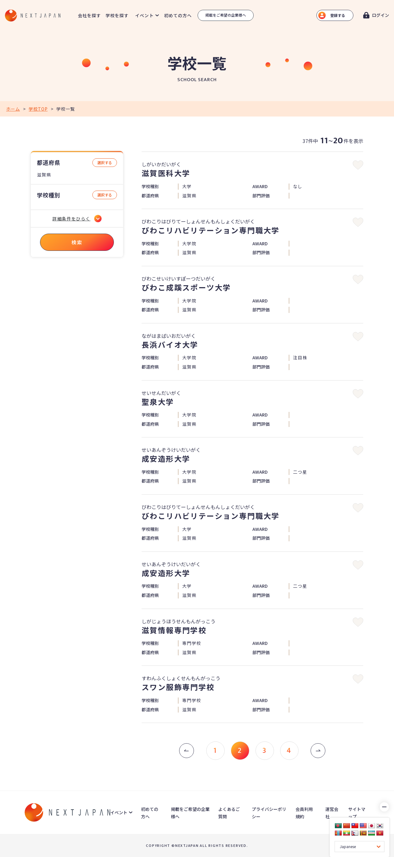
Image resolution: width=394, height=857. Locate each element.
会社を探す (89, 15)
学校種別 (48, 195)
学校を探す (117, 15)
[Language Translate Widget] (359, 846)
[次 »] (318, 750)
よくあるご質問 (229, 812)
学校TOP (38, 109)
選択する (104, 162)
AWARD (259, 186)
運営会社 (331, 812)
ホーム (13, 109)
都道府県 (48, 162)
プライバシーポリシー (269, 812)
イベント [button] (144, 15)
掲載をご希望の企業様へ (225, 15)
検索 (76, 242)
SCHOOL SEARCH (197, 79)
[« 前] (186, 750)
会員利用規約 (304, 812)
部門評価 (261, 196)
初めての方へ (178, 15)
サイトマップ (356, 812)
